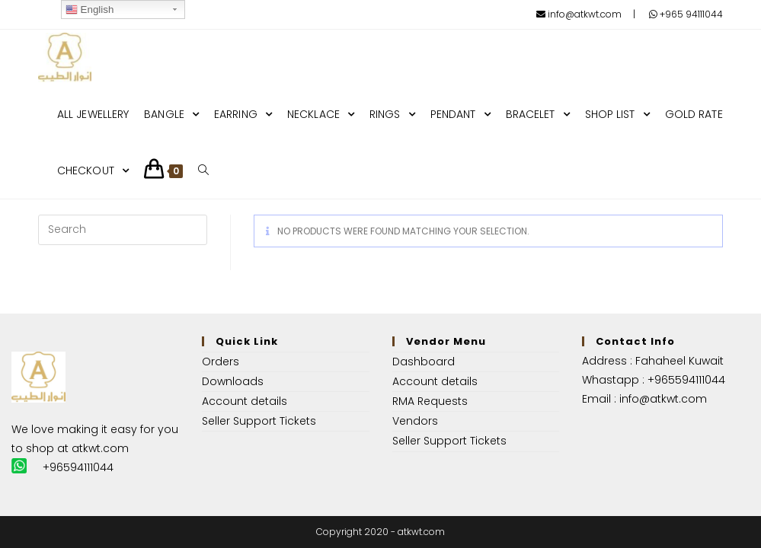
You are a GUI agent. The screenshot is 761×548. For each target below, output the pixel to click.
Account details (244, 401)
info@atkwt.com (579, 14)
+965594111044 (686, 379)
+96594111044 (78, 467)
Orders (220, 361)
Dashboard (423, 361)
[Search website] (203, 170)
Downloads (233, 381)
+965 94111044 (686, 14)
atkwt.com (100, 448)
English (90, 10)
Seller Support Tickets (259, 421)
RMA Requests (430, 401)
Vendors (415, 421)
